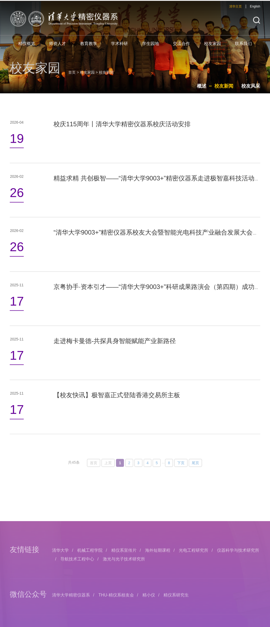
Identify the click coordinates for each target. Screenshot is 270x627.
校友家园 (212, 46)
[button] (256, 23)
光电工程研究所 (193, 592)
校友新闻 (223, 90)
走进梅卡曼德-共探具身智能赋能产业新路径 (115, 352)
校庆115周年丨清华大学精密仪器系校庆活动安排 (122, 135)
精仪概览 (26, 46)
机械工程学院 (90, 592)
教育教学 (88, 46)
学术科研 (119, 46)
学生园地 (150, 46)
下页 (181, 473)
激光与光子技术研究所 (124, 600)
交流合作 (181, 46)
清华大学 (60, 592)
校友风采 (250, 90)
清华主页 (235, 9)
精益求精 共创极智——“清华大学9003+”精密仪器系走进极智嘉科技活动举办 (160, 189)
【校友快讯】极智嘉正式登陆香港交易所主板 (117, 406)
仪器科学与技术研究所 (238, 592)
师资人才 (57, 46)
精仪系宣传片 (124, 592)
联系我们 (243, 46)
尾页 (195, 473)
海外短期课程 (157, 592)
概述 (201, 90)
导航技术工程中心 (77, 600)
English (255, 9)
